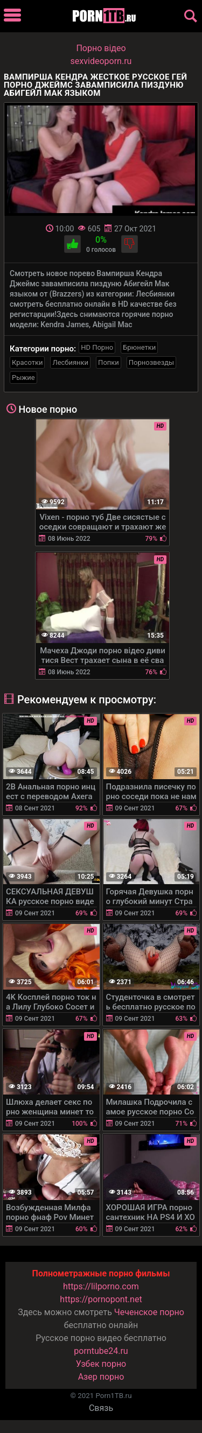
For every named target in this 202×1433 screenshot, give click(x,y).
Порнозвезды (151, 362)
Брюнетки (139, 347)
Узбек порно (101, 1364)
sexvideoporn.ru (101, 61)
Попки (108, 362)
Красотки (27, 362)
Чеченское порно (149, 1312)
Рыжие (23, 377)
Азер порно (101, 1377)
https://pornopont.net (101, 1299)
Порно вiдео (101, 48)
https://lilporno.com (101, 1286)
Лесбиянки (70, 362)
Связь (101, 1408)
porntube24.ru (101, 1351)
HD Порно (97, 347)
